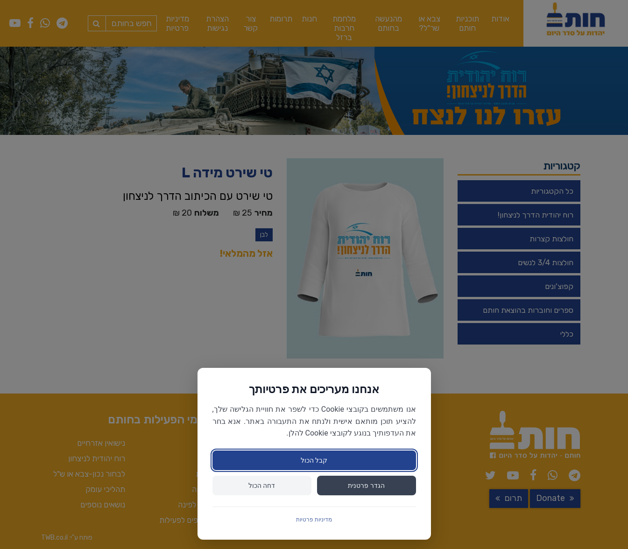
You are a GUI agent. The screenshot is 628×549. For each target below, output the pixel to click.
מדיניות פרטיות (314, 519)
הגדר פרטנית (366, 485)
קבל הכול (314, 460)
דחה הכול (261, 485)
